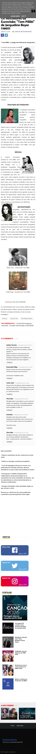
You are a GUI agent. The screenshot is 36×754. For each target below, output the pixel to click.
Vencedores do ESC (26, 318)
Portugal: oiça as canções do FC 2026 (13, 617)
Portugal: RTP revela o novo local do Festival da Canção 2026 (20, 626)
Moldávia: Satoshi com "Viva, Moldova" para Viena (21, 640)
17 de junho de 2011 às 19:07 (25, 367)
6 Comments (7, 338)
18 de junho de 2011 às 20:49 (21, 414)
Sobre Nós (20, 725)
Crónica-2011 (14, 318)
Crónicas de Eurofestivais (23, 31)
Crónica (4, 318)
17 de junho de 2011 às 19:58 (22, 383)
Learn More (15, 16)
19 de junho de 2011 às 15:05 (21, 432)
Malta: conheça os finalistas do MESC (21, 680)
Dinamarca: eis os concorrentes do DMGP (8, 716)
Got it (24, 16)
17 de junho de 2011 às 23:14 (21, 398)
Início (12, 725)
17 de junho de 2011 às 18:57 (25, 345)
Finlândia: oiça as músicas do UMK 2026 (21, 652)
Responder (9, 362)
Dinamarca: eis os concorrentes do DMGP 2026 (21, 666)
